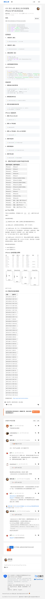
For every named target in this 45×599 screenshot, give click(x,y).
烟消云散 (7, 13)
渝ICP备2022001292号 (22, 593)
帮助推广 (20, 577)
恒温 (11, 425)
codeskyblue (13, 433)
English (20, 589)
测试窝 (19, 586)
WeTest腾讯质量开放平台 (19, 585)
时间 (34, 420)
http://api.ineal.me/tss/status (20, 398)
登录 (39, 2)
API (16, 577)
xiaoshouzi (13, 464)
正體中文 (15, 589)
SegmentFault (13, 586)
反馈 (9, 577)
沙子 (23, 13)
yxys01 (12, 497)
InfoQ (27, 585)
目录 (37, 18)
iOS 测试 (8, 8)
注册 (34, 2)
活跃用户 (13, 575)
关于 (9, 575)
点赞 (38, 420)
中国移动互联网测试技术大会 (23, 575)
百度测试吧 (25, 586)
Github (12, 577)
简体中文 (10, 589)
